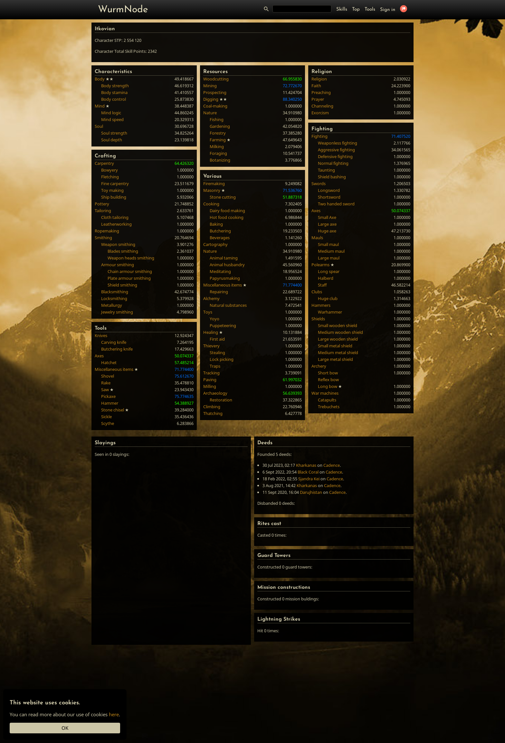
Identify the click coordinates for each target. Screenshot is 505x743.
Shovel (107, 376)
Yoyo (214, 319)
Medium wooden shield (340, 332)
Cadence (331, 465)
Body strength (115, 86)
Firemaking (214, 183)
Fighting (319, 136)
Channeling (322, 106)
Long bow (327, 386)
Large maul (328, 258)
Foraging (218, 153)
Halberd (325, 278)
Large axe (327, 224)
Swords (318, 183)
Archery (318, 366)
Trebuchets (328, 406)
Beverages (220, 237)
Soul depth (111, 140)
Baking (216, 224)
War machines (324, 393)
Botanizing (220, 160)
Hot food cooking (226, 217)
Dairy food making (227, 210)
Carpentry (104, 163)
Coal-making (215, 106)
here (114, 714)
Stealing (217, 352)
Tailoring (103, 210)
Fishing (217, 119)
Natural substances (228, 305)
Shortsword (329, 197)
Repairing (219, 292)
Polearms (320, 265)
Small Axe (327, 217)
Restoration (221, 400)
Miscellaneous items (114, 369)
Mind (100, 106)
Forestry (218, 133)
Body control (113, 99)
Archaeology (215, 393)
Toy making (112, 190)
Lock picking (221, 359)
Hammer (109, 403)
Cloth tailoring (115, 217)
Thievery (211, 346)
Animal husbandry (227, 265)
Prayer (317, 99)
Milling (209, 386)
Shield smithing (122, 285)
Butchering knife (117, 349)
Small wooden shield (337, 325)
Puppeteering (223, 325)
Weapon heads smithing (131, 258)
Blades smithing (123, 251)
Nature (210, 113)
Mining (210, 86)
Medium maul (331, 251)
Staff (322, 285)
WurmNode (123, 10)
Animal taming (224, 258)
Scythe (107, 423)
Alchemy (211, 298)
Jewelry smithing (117, 312)
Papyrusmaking (225, 278)
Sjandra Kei (308, 479)
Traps (215, 366)
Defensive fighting (335, 156)
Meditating (220, 271)
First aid (217, 339)
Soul (99, 126)
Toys (207, 312)
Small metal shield (335, 346)
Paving (209, 379)
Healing (210, 332)
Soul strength (114, 133)
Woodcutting (216, 79)
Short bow (328, 373)
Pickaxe (108, 396)
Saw (105, 389)
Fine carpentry (115, 183)
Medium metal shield (338, 352)
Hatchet (109, 362)
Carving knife (113, 342)
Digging (210, 99)
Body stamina (114, 92)
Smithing (103, 237)
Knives (101, 335)
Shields (318, 319)
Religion (319, 79)
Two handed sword (336, 204)
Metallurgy (111, 305)
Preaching (321, 92)
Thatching (213, 413)
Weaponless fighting (337, 143)
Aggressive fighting (336, 150)
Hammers (320, 305)
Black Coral (308, 472)
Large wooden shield (338, 339)
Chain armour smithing (130, 271)
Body (100, 79)
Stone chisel (112, 410)
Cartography (215, 244)
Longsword (329, 190)
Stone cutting (223, 197)
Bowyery (109, 170)
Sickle (106, 416)
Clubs (316, 292)
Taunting (326, 170)
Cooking (211, 204)
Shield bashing (332, 177)
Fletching (110, 177)
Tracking (211, 373)
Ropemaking (107, 231)
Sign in (387, 9)
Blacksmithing (114, 292)
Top (356, 9)
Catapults (327, 400)
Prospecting (214, 92)
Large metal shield (335, 359)
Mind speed (112, 119)
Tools (370, 9)
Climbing (211, 406)
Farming (218, 140)
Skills (341, 9)
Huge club (328, 298)
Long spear (328, 271)
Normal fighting (333, 163)
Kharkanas (306, 465)
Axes (99, 356)
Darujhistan (311, 492)
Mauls (317, 237)
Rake (105, 383)
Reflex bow (328, 379)
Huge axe (327, 231)
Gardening (220, 126)
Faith (316, 86)
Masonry (211, 190)
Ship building (113, 197)
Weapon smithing (118, 244)
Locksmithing (114, 298)
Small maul (328, 244)
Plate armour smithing (129, 278)
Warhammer (330, 312)
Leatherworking (116, 224)
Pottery (102, 204)
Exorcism (320, 113)
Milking (217, 146)
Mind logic (111, 113)
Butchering (220, 231)
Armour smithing (117, 265)
